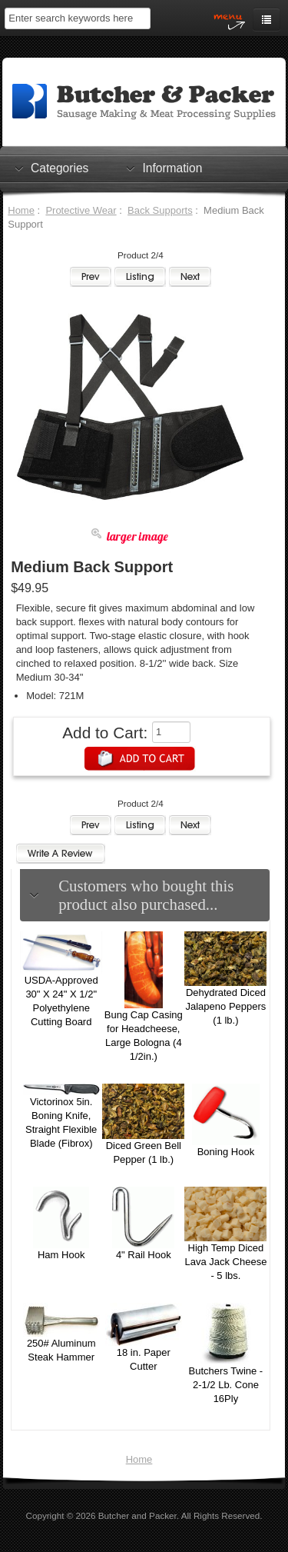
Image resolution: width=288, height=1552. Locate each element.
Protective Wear (80, 210)
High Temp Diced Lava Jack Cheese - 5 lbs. (225, 1261)
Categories (59, 168)
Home (21, 210)
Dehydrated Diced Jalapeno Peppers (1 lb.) (226, 1006)
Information (172, 168)
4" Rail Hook (143, 1255)
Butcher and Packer (137, 1515)
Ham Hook (61, 1255)
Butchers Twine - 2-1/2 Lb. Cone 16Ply (226, 1384)
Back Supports (160, 210)
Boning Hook (225, 1151)
